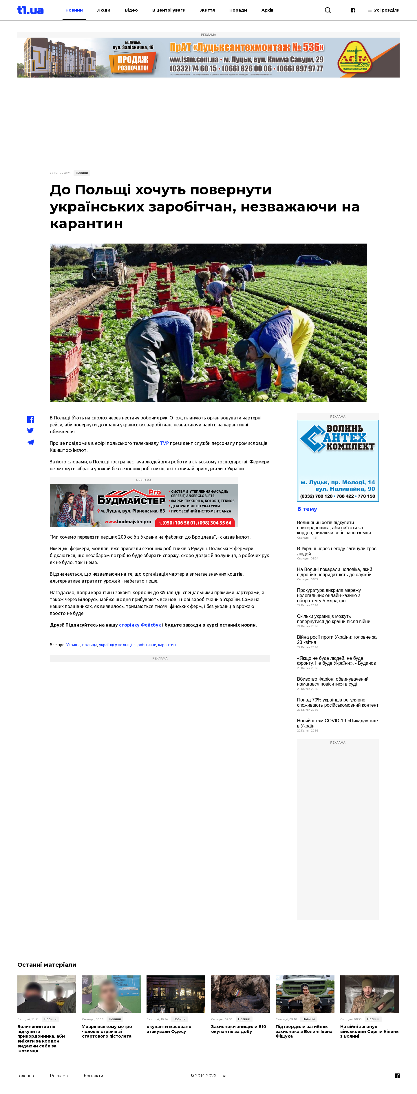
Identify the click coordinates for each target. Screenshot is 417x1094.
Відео (131, 10)
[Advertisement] (208, 123)
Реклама (59, 1075)
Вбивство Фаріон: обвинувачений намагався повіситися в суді (333, 682)
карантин (167, 644)
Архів (267, 10)
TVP (164, 443)
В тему (307, 508)
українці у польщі (115, 644)
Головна (25, 1075)
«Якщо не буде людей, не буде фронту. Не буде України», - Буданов (336, 661)
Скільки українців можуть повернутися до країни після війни (333, 619)
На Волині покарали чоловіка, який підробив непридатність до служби (334, 572)
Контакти (93, 1075)
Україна (73, 644)
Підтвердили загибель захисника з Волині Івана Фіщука (304, 1031)
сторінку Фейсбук (140, 624)
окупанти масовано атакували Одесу (169, 1029)
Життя (207, 10)
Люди (103, 10)
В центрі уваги (169, 10)
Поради (238, 10)
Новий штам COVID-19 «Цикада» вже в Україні (337, 723)
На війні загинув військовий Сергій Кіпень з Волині (369, 1031)
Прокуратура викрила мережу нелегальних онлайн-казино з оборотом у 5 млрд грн (329, 595)
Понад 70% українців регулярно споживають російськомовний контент (337, 702)
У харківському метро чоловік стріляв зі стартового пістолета (107, 1031)
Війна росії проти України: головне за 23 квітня (337, 640)
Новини (74, 10)
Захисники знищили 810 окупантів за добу (238, 1029)
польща (89, 644)
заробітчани (144, 644)
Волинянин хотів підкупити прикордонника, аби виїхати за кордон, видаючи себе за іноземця (334, 527)
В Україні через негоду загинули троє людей (336, 551)
